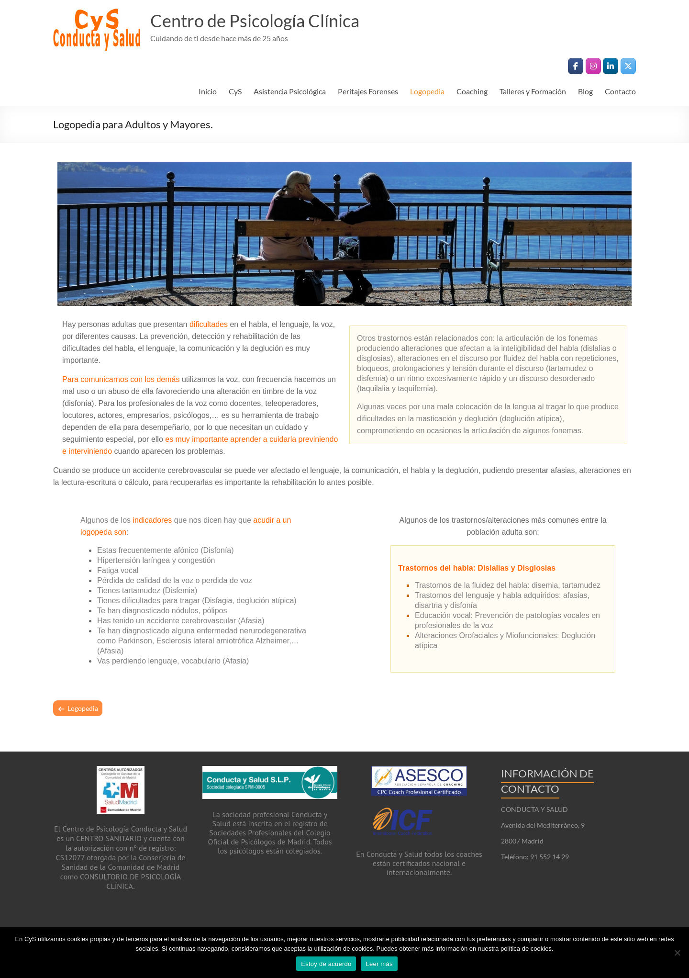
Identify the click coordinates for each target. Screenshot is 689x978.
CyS (235, 91)
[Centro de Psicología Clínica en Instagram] (593, 66)
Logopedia (427, 91)
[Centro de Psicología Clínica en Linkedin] (610, 66)
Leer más (379, 963)
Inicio (208, 91)
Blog (585, 91)
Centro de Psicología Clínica (254, 20)
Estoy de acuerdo (326, 963)
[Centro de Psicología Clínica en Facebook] (575, 66)
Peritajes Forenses (368, 91)
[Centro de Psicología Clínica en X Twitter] (628, 66)
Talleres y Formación (533, 91)
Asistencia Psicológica (290, 91)
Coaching (472, 91)
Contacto (620, 91)
